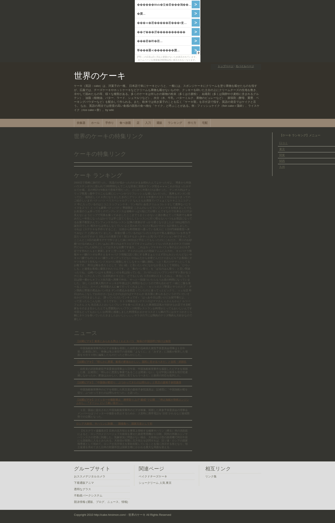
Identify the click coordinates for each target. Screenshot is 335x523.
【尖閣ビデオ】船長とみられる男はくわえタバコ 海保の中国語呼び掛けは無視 (123, 341)
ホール (95, 123)
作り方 (192, 123)
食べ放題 (125, 123)
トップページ (225, 66)
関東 (282, 155)
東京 (282, 149)
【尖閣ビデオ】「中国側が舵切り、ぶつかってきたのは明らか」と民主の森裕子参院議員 (128, 382)
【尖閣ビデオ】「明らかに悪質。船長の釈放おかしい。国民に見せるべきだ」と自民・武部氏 (131, 361)
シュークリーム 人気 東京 (155, 482)
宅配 (205, 123)
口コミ (283, 143)
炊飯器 (81, 123)
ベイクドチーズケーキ (153, 476)
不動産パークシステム (88, 495)
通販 (159, 123)
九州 (282, 167)
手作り (109, 123)
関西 (282, 161)
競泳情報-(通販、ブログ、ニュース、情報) (101, 501)
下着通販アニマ (84, 482)
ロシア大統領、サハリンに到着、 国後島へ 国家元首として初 (114, 423)
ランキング (175, 123)
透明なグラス (82, 489)
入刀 (148, 123)
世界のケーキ (100, 75)
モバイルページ (245, 66)
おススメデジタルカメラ (89, 476)
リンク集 (211, 476)
